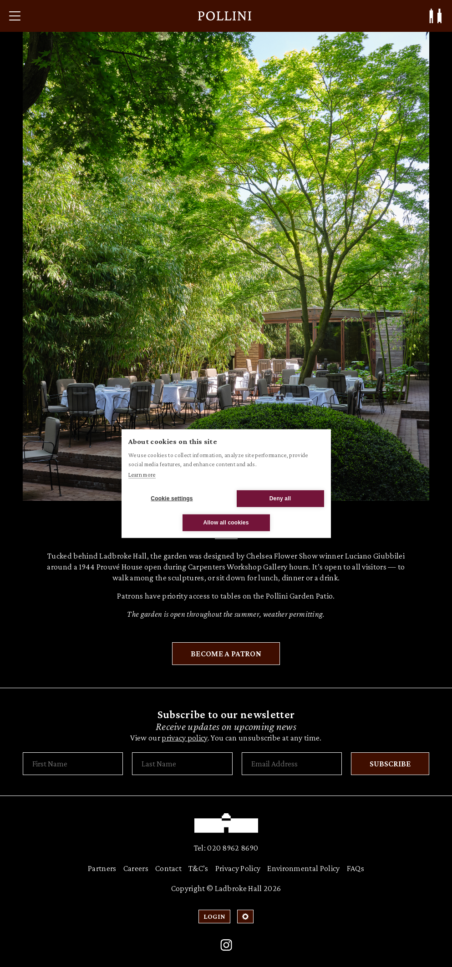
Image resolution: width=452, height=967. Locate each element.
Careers (135, 868)
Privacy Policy (237, 868)
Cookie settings (172, 498)
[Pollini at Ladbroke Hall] (224, 15)
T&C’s (198, 868)
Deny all (280, 498)
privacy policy (184, 737)
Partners (102, 868)
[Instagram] (226, 945)
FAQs (355, 868)
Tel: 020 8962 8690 (226, 847)
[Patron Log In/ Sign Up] (435, 16)
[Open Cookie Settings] (245, 916)
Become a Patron (226, 653)
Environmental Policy (303, 868)
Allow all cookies (226, 522)
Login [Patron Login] (214, 916)
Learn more (142, 474)
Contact (168, 868)
